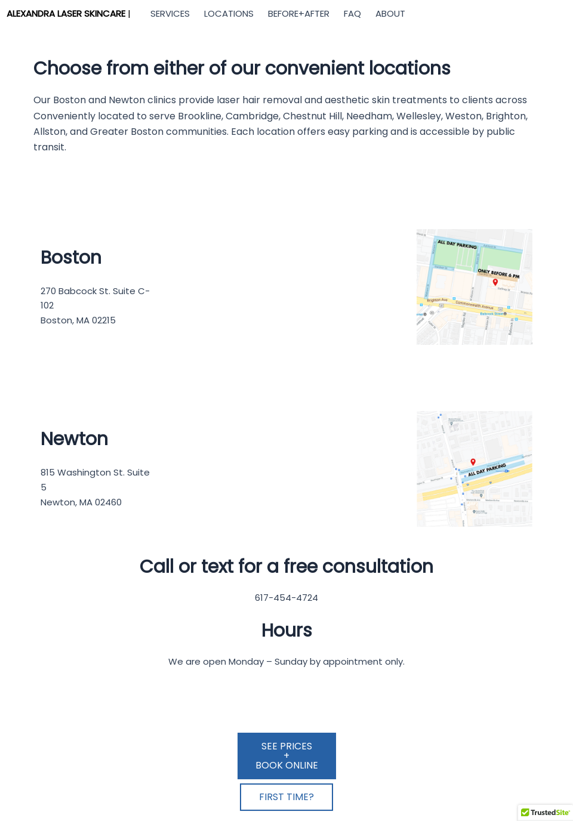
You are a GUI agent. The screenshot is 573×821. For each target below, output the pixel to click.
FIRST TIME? (286, 797)
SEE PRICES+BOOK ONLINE (286, 755)
